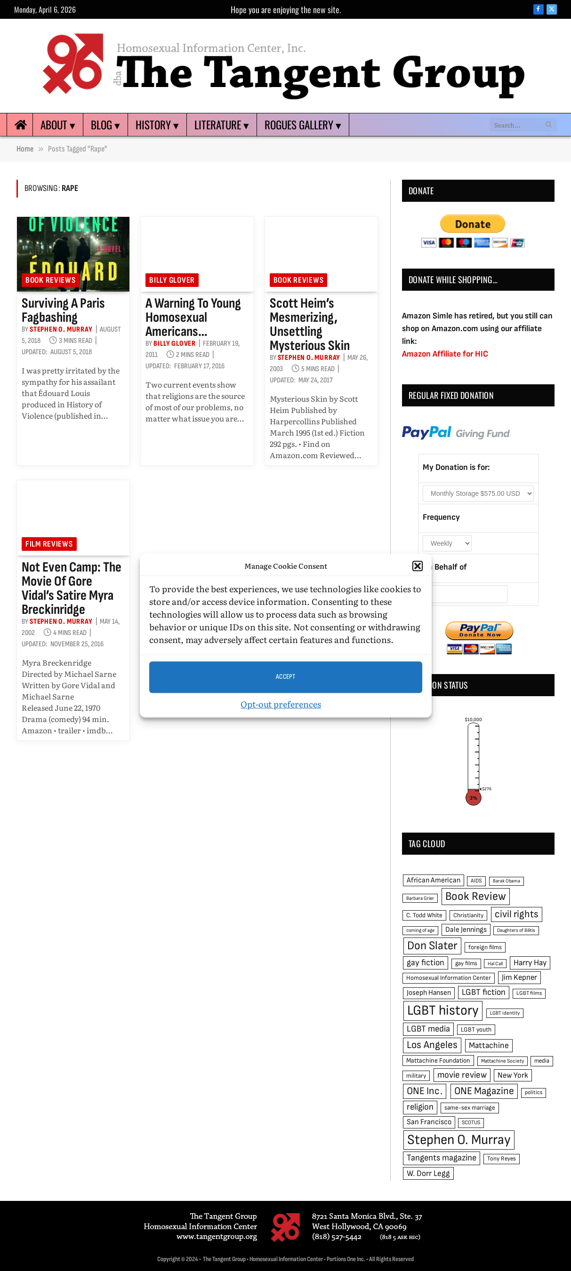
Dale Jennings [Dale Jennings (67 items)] (466, 929)
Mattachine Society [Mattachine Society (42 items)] (502, 1061)
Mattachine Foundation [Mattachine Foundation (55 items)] (438, 1060)
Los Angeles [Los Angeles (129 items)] (432, 1045)
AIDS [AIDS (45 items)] (476, 880)
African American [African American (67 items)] (433, 880)
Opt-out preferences (281, 704)
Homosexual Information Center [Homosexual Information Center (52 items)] (448, 978)
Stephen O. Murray (61, 329)
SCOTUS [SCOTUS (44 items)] (471, 1122)
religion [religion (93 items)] (420, 1107)
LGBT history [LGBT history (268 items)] (443, 1010)
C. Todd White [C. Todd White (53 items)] (424, 915)
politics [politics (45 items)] (533, 1092)
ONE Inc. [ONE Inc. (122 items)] (424, 1091)
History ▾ (157, 125)
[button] (417, 566)
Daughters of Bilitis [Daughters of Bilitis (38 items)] (516, 930)
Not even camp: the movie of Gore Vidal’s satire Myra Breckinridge (71, 588)
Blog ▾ (105, 125)
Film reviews (49, 544)
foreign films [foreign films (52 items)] (485, 947)
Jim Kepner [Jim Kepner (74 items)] (519, 977)
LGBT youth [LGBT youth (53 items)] (476, 1029)
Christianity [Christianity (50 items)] (468, 915)
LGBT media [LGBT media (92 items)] (428, 1029)
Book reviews (50, 280)
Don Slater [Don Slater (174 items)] (432, 945)
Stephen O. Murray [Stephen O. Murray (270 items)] (459, 1140)
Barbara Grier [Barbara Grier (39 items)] (420, 898)
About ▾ (57, 125)
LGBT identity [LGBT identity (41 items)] (505, 1013)
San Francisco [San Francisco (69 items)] (429, 1122)
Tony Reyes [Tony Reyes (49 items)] (501, 1158)
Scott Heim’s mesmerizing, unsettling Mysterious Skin (310, 324)
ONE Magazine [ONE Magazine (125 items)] (484, 1091)
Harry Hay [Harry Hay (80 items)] (530, 963)
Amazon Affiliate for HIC (445, 354)
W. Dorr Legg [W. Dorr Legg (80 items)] (428, 1173)
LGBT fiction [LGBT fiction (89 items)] (484, 992)
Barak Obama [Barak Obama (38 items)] (506, 881)
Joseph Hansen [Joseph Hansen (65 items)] (429, 992)
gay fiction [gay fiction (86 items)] (425, 962)
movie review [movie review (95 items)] (462, 1075)
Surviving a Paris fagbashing (63, 310)
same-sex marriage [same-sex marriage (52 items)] (469, 1108)
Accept (286, 676)
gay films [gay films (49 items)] (466, 963)
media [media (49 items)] (541, 1060)
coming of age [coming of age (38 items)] (420, 930)
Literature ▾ (221, 125)
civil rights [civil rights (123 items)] (517, 914)
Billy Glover (172, 280)
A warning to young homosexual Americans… (193, 317)
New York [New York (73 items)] (513, 1075)
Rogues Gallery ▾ (303, 125)
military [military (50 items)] (416, 1076)
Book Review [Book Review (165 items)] (475, 896)
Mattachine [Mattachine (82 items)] (489, 1045)
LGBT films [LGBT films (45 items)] (529, 993)
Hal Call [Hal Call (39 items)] (495, 964)
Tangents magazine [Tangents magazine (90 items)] (441, 1157)
